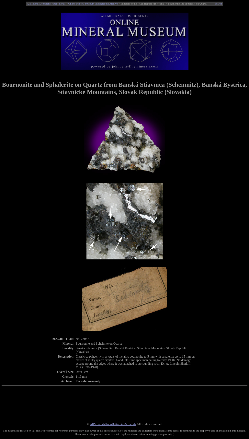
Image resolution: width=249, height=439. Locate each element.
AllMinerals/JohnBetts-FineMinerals (46, 3)
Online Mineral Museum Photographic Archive (93, 3)
